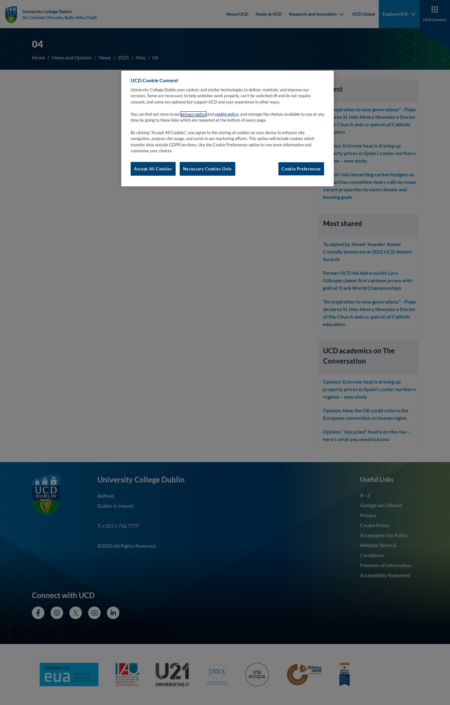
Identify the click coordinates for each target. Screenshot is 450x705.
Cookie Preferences (301, 168)
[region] (227, 128)
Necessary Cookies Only (207, 168)
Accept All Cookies (153, 168)
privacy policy (193, 114)
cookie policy (226, 114)
